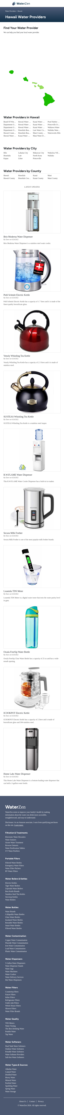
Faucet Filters (10, 994)
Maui (50, 175)
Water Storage (10, 1091)
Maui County (53, 178)
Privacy (41, 1101)
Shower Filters (10, 1008)
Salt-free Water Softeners (14, 1057)
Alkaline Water (11, 1069)
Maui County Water (40, 133)
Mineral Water (10, 1080)
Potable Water (10, 1031)
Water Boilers (10, 900)
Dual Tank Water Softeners (15, 1046)
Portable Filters (12, 858)
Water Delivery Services (14, 977)
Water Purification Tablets (15, 848)
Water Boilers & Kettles (16, 879)
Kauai (35, 175)
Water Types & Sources (16, 1065)
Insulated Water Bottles (14, 920)
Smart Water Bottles (12, 926)
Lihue (20, 158)
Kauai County (38, 178)
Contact (32, 1101)
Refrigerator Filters (12, 1000)
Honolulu (7, 156)
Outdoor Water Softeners (14, 1049)
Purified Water (10, 1083)
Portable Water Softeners (14, 1052)
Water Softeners (13, 1042)
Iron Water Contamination (15, 946)
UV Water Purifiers (12, 851)
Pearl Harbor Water (55, 122)
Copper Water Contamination (16, 940)
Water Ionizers (10, 840)
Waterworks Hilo (54, 133)
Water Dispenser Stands (14, 966)
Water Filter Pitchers (13, 868)
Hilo (5, 153)
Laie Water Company (41, 130)
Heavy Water (10, 1077)
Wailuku (51, 156)
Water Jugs (9, 969)
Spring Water (10, 1089)
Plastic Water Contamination (16, 951)
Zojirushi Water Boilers (14, 889)
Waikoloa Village (54, 153)
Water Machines (11, 972)
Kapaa (6, 158)
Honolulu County (24, 178)
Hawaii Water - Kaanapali (28, 122)
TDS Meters (10, 1023)
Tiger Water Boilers (12, 886)
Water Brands (10, 912)
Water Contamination (15, 936)
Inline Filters (10, 997)
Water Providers (10, 11)
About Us (22, 1101)
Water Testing (10, 1026)
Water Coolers (10, 974)
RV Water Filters (11, 871)
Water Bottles (11, 907)
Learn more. (18, 825)
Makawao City (38, 153)
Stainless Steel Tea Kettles (15, 894)
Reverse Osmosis (11, 845)
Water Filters (11, 987)
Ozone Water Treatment (14, 843)
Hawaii (6, 175)
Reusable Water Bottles (14, 923)
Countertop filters (11, 992)
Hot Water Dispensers (13, 980)
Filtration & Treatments (16, 833)
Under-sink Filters (12, 1003)
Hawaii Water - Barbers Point (15, 136)
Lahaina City (23, 153)
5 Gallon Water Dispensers (15, 963)
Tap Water (9, 1034)
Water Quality (12, 1019)
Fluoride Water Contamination (16, 943)
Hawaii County (9, 178)
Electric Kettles (11, 883)
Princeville (37, 158)
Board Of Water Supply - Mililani (16, 122)
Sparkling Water (11, 1086)
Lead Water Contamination (15, 949)
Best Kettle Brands (12, 891)
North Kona (37, 156)
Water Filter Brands (12, 1011)
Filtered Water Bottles (13, 863)
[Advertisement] (32, 52)
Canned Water (10, 1072)
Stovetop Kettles (11, 897)
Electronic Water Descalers (15, 837)
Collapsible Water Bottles (14, 914)
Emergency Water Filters (14, 866)
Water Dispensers (13, 959)
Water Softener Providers (14, 1054)
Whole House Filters (13, 1006)
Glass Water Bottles (12, 917)
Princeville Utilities (55, 125)
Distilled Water (11, 1075)
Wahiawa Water (53, 127)
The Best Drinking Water (14, 1029)
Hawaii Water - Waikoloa (27, 127)
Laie (20, 156)
